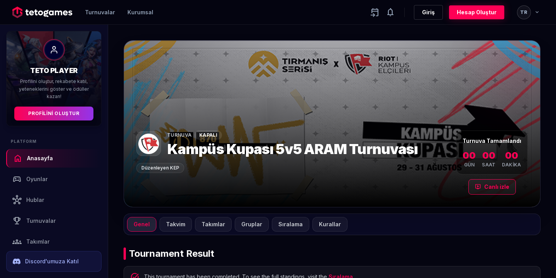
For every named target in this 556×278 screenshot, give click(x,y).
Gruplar (251, 224)
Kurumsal (140, 12)
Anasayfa (33, 158)
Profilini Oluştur (53, 113)
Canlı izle (492, 187)
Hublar (28, 200)
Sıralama (290, 224)
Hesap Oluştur (477, 12)
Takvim (175, 224)
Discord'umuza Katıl (46, 261)
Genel (142, 224)
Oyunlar (29, 179)
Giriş (428, 12)
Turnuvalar (100, 12)
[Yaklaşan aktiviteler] (375, 12)
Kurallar (330, 224)
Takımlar (30, 241)
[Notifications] (390, 12)
